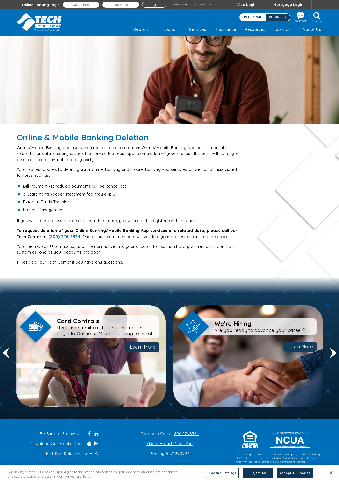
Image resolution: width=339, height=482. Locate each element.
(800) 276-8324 (64, 236)
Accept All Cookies (295, 473)
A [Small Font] (86, 453)
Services (197, 29)
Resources (255, 29)
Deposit (140, 29)
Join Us (283, 29)
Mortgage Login (288, 4)
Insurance (226, 29)
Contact (300, 17)
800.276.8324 (186, 433)
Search (317, 17)
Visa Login (247, 4)
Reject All (258, 473)
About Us (312, 29)
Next (333, 356)
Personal (253, 17)
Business (277, 17)
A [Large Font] (96, 453)
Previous (6, 356)
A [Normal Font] (91, 454)
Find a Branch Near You (169, 443)
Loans (169, 29)
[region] (169, 473)
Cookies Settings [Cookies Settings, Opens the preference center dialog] (222, 473)
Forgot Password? (205, 4)
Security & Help (180, 4)
